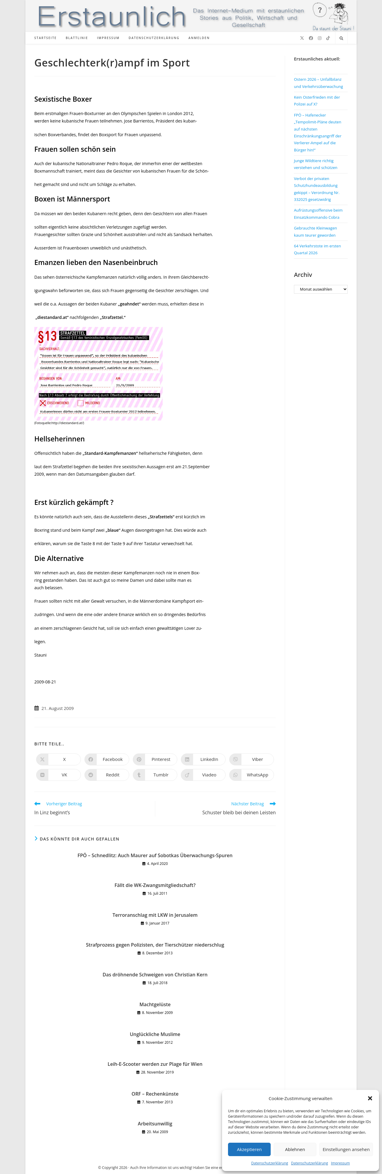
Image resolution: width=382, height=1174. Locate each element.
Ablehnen (295, 1149)
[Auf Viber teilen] (251, 759)
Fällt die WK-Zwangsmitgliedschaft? (155, 885)
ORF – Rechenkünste (155, 1094)
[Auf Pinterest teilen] (155, 759)
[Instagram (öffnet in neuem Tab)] (319, 38)
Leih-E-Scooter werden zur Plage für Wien (154, 1064)
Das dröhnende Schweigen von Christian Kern (155, 974)
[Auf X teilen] (58, 759)
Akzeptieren (249, 1149)
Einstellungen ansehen (346, 1149)
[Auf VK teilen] (58, 775)
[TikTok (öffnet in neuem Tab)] (328, 38)
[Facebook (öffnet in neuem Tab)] (310, 38)
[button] (370, 1098)
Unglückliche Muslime (155, 1034)
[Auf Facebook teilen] (106, 759)
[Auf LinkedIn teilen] (203, 759)
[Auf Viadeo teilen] (203, 775)
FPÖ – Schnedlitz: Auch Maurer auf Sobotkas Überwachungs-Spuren (155, 855)
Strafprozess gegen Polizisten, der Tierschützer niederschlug (155, 945)
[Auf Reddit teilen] (106, 775)
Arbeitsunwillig (155, 1123)
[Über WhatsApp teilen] (251, 775)
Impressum (340, 1163)
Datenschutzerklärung (269, 1163)
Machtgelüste (155, 1004)
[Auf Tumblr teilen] (155, 775)
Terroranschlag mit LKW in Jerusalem (155, 915)
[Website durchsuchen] (341, 38)
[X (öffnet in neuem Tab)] (302, 38)
